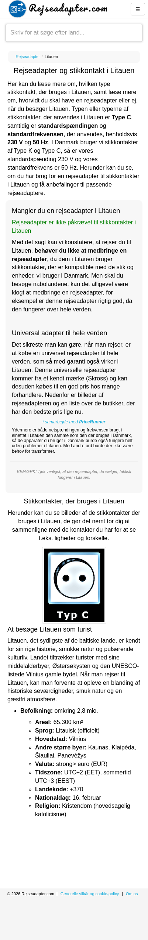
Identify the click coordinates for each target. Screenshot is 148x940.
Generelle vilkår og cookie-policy (90, 894)
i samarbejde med (73, 421)
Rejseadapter (27, 56)
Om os (132, 894)
